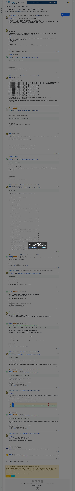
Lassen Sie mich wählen (32, 247)
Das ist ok (44, 247)
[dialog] (37, 245)
